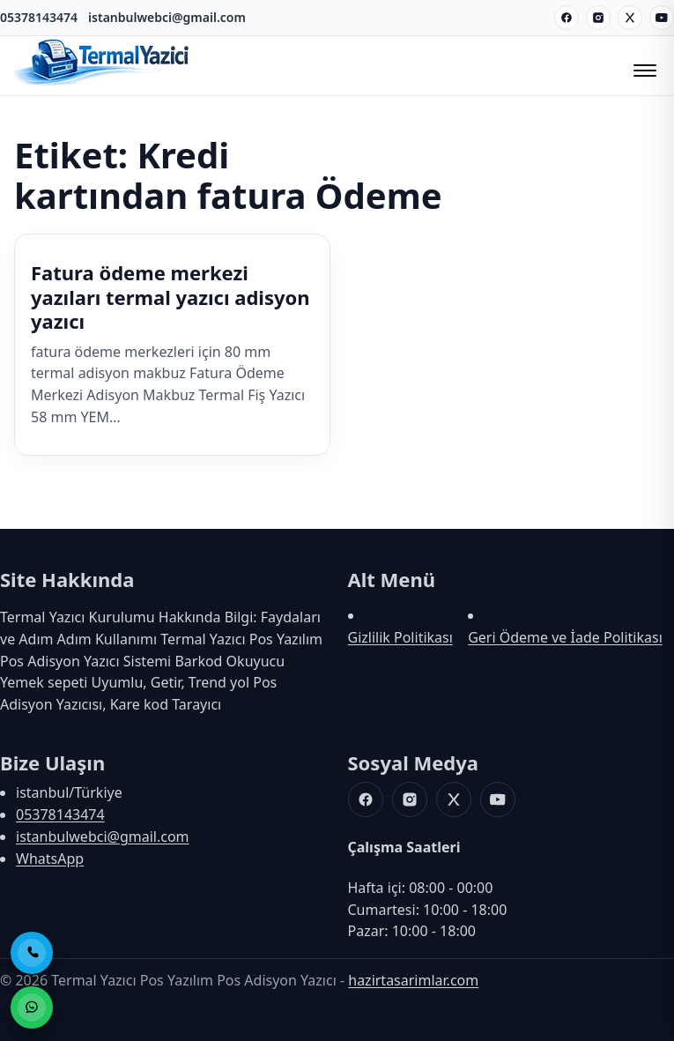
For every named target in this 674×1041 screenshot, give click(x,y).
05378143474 (39, 17)
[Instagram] (598, 17)
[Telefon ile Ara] (32, 953)
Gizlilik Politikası (400, 637)
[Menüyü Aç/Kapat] (642, 65)
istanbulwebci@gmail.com (167, 17)
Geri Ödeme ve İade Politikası (565, 637)
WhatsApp (50, 858)
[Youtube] (661, 17)
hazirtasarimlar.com (413, 980)
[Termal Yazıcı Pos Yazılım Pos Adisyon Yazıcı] (102, 83)
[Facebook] (566, 17)
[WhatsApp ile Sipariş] (32, 1007)
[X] (630, 17)
